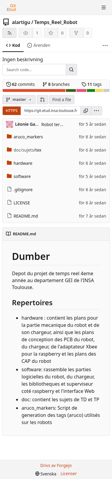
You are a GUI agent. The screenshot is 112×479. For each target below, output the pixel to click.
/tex (24, 150)
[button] (42, 99)
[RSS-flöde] (9, 33)
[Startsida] (11, 7)
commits (20, 84)
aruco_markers (25, 137)
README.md (22, 216)
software (19, 176)
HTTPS (12, 110)
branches (56, 84)
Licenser (69, 473)
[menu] (96, 110)
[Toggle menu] (103, 7)
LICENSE (18, 203)
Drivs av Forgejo (56, 465)
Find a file (61, 99)
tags (92, 84)
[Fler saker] (105, 45)
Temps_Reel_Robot (55, 22)
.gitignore (20, 189)
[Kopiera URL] (85, 110)
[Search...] (71, 69)
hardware (20, 163)
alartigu (21, 22)
